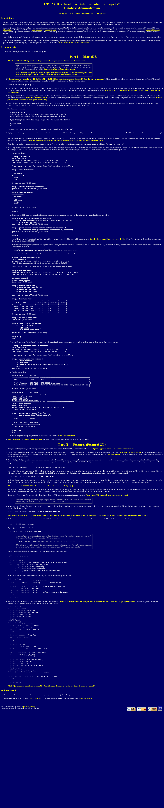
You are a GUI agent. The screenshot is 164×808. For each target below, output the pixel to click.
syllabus (103, 13)
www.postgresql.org (153, 30)
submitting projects (85, 794)
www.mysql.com (50, 30)
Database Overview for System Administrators (73, 42)
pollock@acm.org (36, 794)
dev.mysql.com (37, 30)
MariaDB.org (7, 30)
